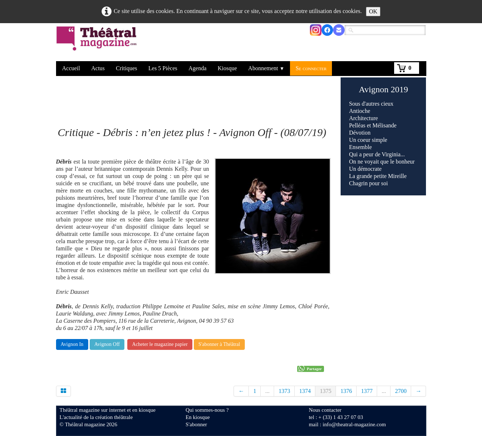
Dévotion (360, 133)
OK (373, 11)
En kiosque (197, 417)
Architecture (363, 118)
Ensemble (360, 147)
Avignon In (72, 344)
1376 (346, 391)
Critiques (126, 68)
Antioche (359, 111)
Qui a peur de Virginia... (377, 154)
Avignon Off (107, 344)
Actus (97, 68)
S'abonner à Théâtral (219, 344)
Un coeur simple (368, 140)
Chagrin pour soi (368, 183)
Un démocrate (365, 169)
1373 (284, 391)
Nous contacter (325, 410)
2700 (400, 391)
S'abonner (196, 424)
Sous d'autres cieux (371, 104)
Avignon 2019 (383, 89)
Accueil (71, 68)
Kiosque (227, 68)
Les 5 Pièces (162, 68)
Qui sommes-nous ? (207, 410)
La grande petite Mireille (377, 176)
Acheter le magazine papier (160, 344)
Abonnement (266, 68)
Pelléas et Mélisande (373, 125)
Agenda (197, 68)
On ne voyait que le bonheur (382, 161)
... (267, 391)
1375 (325, 391)
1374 (305, 391)
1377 (366, 391)
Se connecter (311, 68)
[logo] (97, 43)
